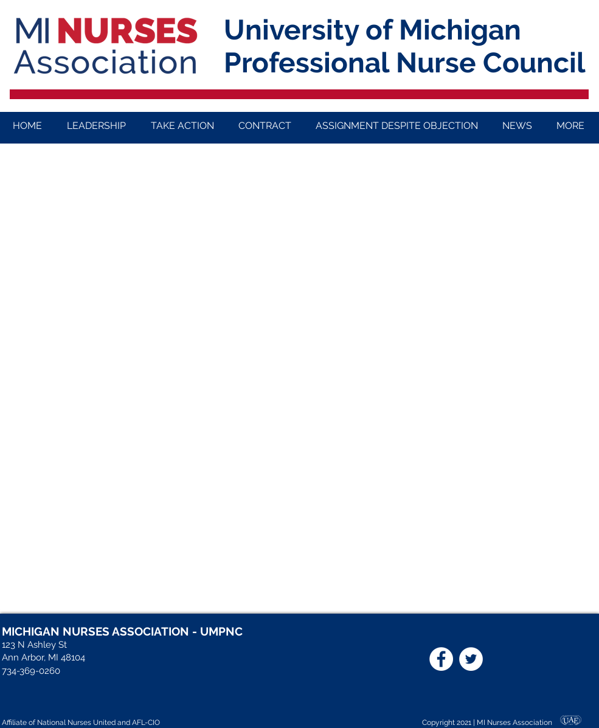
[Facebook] (441, 659)
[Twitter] (471, 659)
